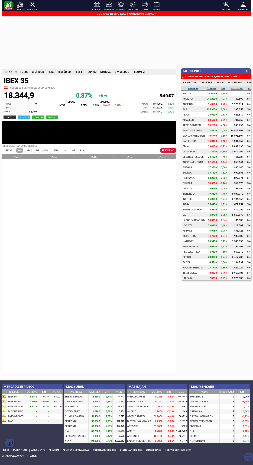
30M (56, 150)
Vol (73, 150)
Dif (223, 88)
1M (28, 150)
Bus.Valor (32, 6)
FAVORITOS (189, 82)
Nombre (193, 88)
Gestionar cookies (131, 450)
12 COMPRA (37, 117)
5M (36, 150)
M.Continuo (235, 82)
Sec (20, 150)
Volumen (237, 88)
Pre (82, 150)
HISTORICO (168, 150)
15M (46, 150)
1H (64, 150)
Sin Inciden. (24, 117)
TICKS (9, 150)
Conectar (243, 6)
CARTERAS (206, 82)
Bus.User (226, 6)
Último (211, 88)
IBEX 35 (220, 82)
